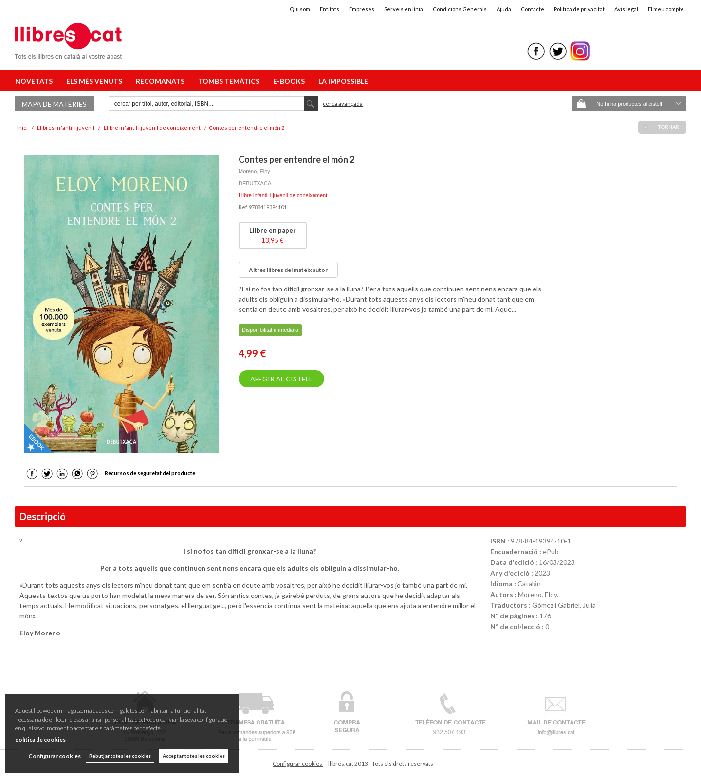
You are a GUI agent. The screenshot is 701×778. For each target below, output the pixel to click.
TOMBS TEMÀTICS (230, 81)
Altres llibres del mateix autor (288, 269)
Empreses (361, 9)
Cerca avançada (343, 103)
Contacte (532, 9)
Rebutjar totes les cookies (120, 756)
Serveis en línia (403, 9)
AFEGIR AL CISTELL (281, 379)
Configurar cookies (298, 763)
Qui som (300, 9)
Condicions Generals (460, 9)
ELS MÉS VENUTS (95, 81)
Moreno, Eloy (254, 171)
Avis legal (626, 9)
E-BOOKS (290, 81)
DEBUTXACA (255, 183)
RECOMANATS (161, 81)
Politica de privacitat (579, 9)
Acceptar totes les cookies (194, 756)
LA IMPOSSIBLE (343, 81)
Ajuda (504, 9)
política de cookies (40, 739)
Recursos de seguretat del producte (150, 473)
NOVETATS (35, 81)
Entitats (329, 9)
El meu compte (666, 9)
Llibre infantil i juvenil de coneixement (283, 195)
